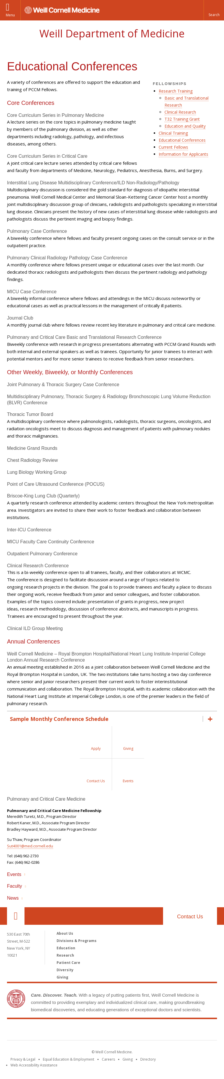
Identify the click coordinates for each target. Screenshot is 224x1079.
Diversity (65, 969)
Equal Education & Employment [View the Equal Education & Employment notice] (68, 1059)
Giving (62, 977)
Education (66, 948)
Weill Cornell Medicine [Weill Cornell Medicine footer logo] (69, 1030)
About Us (65, 933)
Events (14, 874)
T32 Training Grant (182, 119)
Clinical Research (180, 112)
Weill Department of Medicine (112, 33)
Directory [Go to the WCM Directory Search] (148, 1059)
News (13, 898)
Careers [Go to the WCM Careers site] (108, 1059)
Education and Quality (185, 126)
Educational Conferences (182, 140)
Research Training (175, 91)
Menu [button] (10, 15)
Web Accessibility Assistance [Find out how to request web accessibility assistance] (33, 1065)
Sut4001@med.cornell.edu (30, 846)
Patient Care (68, 962)
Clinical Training (173, 133)
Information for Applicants (183, 154)
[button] (214, 10)
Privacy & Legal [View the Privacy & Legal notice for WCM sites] (22, 1059)
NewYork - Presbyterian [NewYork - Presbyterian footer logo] (160, 1030)
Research (65, 955)
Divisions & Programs (77, 940)
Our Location (15, 916)
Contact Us (190, 917)
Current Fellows (173, 147)
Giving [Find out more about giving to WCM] (128, 1059)
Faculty (14, 886)
